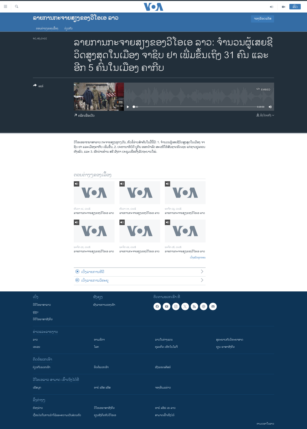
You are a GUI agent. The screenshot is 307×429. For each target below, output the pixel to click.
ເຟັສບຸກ (37, 388)
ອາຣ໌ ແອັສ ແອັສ (102, 388)
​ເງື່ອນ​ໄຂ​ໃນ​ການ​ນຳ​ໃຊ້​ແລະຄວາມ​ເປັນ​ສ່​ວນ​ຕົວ (57, 415)
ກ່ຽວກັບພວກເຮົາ (41, 367)
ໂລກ (96, 347)
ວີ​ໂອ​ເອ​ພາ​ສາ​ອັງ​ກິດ (104, 408)
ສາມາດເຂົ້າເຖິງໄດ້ (164, 415)
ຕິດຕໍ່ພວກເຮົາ (101, 367)
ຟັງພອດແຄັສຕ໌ (163, 367)
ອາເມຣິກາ (99, 340)
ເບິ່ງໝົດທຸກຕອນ (198, 258)
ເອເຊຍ (36, 347)
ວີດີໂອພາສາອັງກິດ (43, 319)
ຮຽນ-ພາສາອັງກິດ (225, 347)
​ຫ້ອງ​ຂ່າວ (38, 408)
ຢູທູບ (35, 312)
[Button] (38, 86)
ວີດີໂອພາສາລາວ (42, 305)
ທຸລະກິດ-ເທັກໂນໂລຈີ (166, 347)
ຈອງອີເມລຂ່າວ (163, 388)
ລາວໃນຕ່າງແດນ (164, 340)
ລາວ (35, 340)
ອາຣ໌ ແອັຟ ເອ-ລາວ (165, 408)
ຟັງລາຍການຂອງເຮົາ (104, 305)
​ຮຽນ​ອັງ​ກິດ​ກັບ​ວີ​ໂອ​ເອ (105, 415)
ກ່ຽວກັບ (69, 28)
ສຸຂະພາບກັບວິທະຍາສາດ (229, 340)
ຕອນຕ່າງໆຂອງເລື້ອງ (47, 28)
